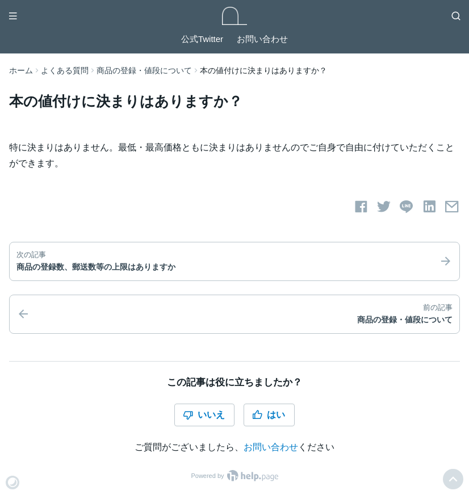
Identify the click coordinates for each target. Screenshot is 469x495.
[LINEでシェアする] (406, 207)
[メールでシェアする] (452, 207)
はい (268, 415)
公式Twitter (202, 39)
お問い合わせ (262, 39)
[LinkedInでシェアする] (429, 207)
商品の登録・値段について (144, 70)
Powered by (234, 475)
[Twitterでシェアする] (384, 207)
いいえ (204, 415)
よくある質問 (65, 70)
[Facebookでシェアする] (361, 207)
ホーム (21, 70)
